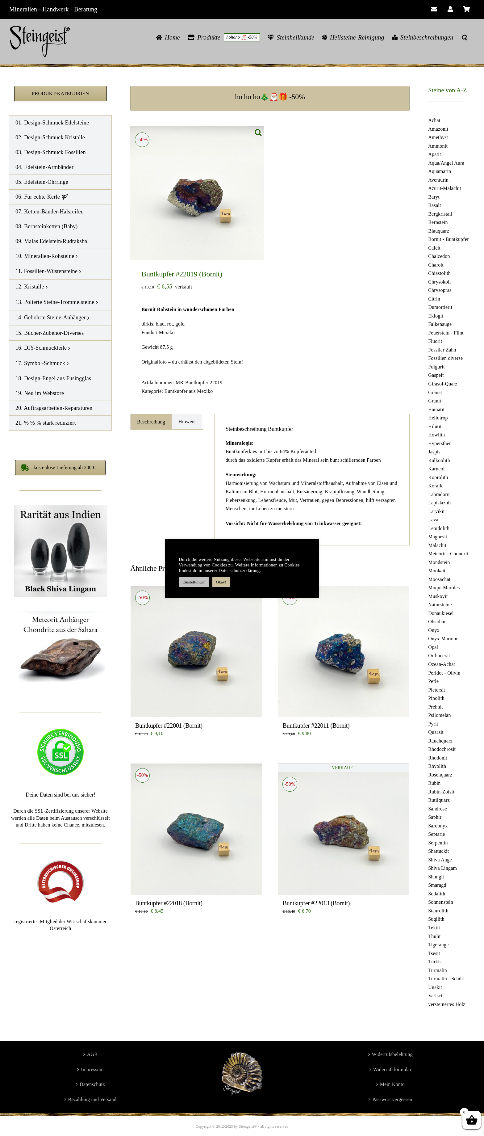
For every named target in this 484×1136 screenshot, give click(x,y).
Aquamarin (439, 171)
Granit (434, 400)
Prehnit (435, 706)
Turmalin (437, 970)
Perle (433, 681)
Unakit (435, 987)
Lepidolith (438, 528)
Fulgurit (436, 366)
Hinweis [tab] (186, 421)
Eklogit (435, 315)
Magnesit (437, 536)
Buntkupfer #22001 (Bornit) (168, 725)
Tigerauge (438, 944)
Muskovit (438, 596)
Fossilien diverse (445, 358)
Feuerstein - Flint (446, 332)
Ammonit (438, 146)
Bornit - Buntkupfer (448, 239)
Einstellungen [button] (194, 582)
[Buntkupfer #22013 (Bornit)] (343, 829)
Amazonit (438, 129)
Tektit (434, 927)
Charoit (436, 264)
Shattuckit (438, 851)
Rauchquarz (440, 740)
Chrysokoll (439, 281)
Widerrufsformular (392, 1069)
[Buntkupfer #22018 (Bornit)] (196, 829)
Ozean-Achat (441, 664)
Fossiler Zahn (442, 349)
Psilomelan (439, 715)
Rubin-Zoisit (441, 791)
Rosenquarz (440, 774)
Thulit (434, 936)
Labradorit (439, 494)
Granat (435, 392)
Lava (433, 519)
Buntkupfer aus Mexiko (188, 391)
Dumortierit (440, 307)
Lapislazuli (439, 502)
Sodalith (436, 893)
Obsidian (437, 621)
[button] (464, 37)
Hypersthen (440, 443)
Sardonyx (438, 825)
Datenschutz (92, 1084)
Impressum (92, 1069)
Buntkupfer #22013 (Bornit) (316, 903)
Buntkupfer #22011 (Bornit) (315, 725)
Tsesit (434, 953)
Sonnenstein (440, 902)
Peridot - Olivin (444, 672)
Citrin (434, 298)
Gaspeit (436, 375)
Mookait (436, 570)
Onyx (434, 630)
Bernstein (438, 222)
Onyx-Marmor (443, 638)
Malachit (437, 545)
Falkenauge (440, 324)
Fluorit (435, 341)
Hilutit (434, 426)
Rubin (434, 783)
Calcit (434, 247)
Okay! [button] (221, 582)
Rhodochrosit (442, 749)
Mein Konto (392, 1084)
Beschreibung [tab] (151, 421)
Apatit (434, 154)
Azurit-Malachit (444, 188)
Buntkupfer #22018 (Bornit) (168, 903)
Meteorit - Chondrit (448, 553)
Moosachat (439, 579)
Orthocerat (439, 655)
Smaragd (437, 885)
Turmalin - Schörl (446, 978)
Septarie (436, 834)
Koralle (436, 485)
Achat (434, 120)
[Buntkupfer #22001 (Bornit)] (196, 651)
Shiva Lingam (442, 868)
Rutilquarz (439, 800)
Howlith (436, 434)
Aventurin (438, 180)
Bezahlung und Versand (92, 1099)
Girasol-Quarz (442, 383)
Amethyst (438, 137)
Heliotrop (438, 417)
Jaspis (434, 451)
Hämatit (436, 409)
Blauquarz (438, 231)
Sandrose (437, 808)
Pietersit (436, 689)
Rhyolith (437, 766)
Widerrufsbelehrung (392, 1054)
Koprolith (438, 477)
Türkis (434, 961)
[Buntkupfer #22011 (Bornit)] (343, 651)
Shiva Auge (440, 859)
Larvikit (436, 511)
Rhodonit (437, 757)
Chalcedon (439, 256)
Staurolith (438, 910)
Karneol (436, 468)
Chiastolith (439, 273)
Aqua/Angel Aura (446, 163)
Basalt (434, 205)
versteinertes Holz (446, 1004)
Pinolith (436, 698)
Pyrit (433, 723)
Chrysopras (439, 290)
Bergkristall (440, 214)
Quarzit (436, 732)
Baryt (434, 197)
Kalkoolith (439, 460)
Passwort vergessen (392, 1099)
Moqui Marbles (444, 587)
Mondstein (439, 562)
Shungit (436, 876)
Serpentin (438, 842)
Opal (433, 647)
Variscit (436, 995)
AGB (92, 1054)
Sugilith (436, 919)
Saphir (434, 817)
